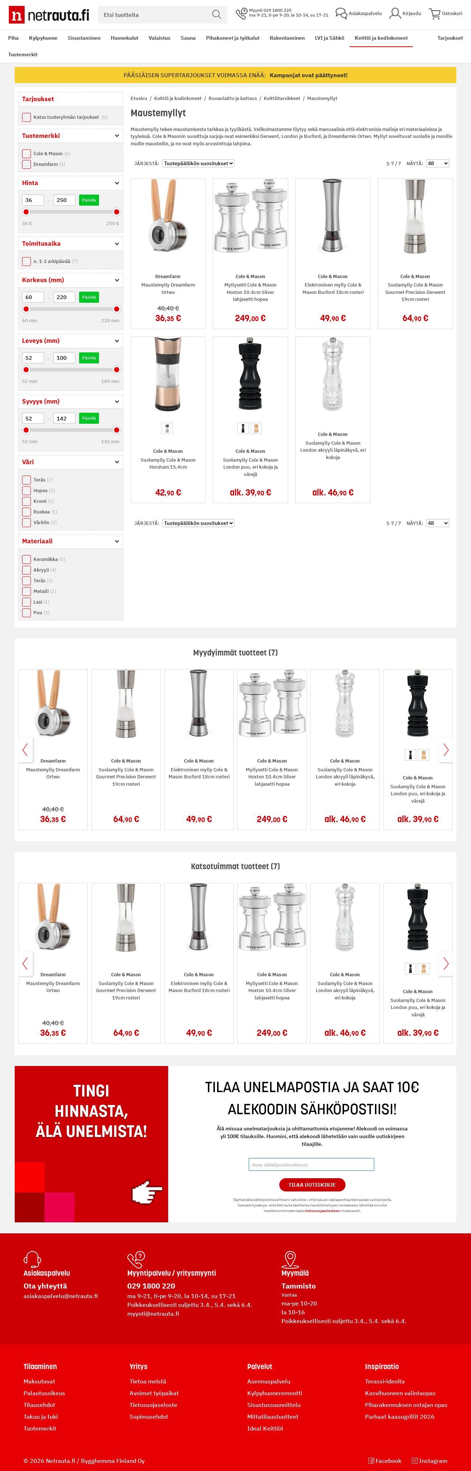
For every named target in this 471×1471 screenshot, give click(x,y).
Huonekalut (124, 38)
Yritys (139, 1366)
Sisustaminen (84, 38)
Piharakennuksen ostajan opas (406, 1404)
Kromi (43, 501)
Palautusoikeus (44, 1393)
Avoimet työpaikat (154, 1393)
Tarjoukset (450, 38)
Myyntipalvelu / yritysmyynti (171, 1273)
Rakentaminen (287, 38)
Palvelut (259, 1366)
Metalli (44, 591)
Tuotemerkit (23, 54)
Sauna (188, 38)
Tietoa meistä (148, 1381)
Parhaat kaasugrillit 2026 (400, 1416)
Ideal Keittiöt (265, 1428)
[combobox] (162, 15)
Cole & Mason (51, 153)
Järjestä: (146, 163)
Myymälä (295, 1273)
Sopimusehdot (149, 1416)
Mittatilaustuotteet (272, 1416)
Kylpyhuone (43, 38)
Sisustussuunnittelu (274, 1404)
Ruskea (45, 512)
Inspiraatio (382, 1366)
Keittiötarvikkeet (282, 98)
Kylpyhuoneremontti (274, 1393)
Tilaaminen (40, 1366)
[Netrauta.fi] (49, 15)
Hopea (44, 490)
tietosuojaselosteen (322, 1210)
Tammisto (298, 1286)
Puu (41, 613)
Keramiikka (49, 559)
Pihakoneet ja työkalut (232, 38)
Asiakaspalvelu (47, 1273)
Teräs (43, 480)
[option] (167, 428)
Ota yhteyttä (45, 1286)
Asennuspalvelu (268, 1381)
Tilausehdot (39, 1404)
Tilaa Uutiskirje (312, 1185)
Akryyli (44, 570)
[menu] (217, 46)
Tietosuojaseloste (153, 1404)
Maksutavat (39, 1381)
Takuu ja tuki (41, 1416)
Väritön (45, 522)
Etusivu (139, 98)
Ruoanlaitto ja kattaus (233, 98)
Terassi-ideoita (385, 1381)
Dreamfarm (49, 164)
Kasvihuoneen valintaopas (400, 1393)
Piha (13, 38)
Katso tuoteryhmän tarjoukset (70, 117)
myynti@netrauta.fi (153, 1313)
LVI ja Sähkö (329, 38)
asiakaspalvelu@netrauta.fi (61, 1296)
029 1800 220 (151, 1286)
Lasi (41, 602)
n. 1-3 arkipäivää (55, 261)
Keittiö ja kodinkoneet (381, 38)
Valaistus (159, 38)
